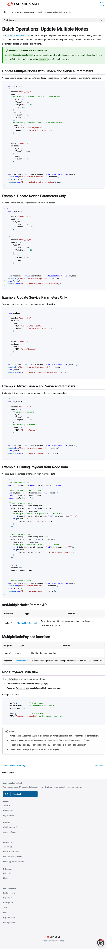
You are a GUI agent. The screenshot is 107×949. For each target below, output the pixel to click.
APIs (5, 908)
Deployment (7, 898)
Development (8, 903)
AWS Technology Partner (12, 827)
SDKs (5, 913)
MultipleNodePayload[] (27, 623)
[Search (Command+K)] (102, 4)
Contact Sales (8, 811)
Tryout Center (8, 847)
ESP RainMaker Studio (11, 852)
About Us (6, 806)
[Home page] (4, 12)
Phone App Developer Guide (13, 862)
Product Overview (9, 893)
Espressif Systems (51, 941)
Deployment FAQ (9, 918)
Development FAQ (9, 923)
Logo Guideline (8, 816)
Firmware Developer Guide (12, 857)
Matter (5, 878)
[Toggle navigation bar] (4, 4)
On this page (10, 20)
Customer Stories (9, 832)
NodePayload (21, 661)
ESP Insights (7, 873)
